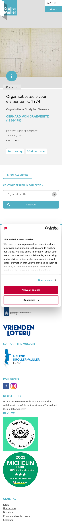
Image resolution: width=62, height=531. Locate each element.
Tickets (54, 9)
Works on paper (36, 151)
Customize (31, 300)
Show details (45, 280)
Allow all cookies (31, 289)
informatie (10, 74)
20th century (15, 151)
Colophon (8, 519)
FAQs (6, 504)
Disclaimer (8, 512)
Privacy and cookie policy (16, 515)
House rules (9, 508)
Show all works (17, 174)
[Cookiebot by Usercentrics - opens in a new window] (44, 228)
